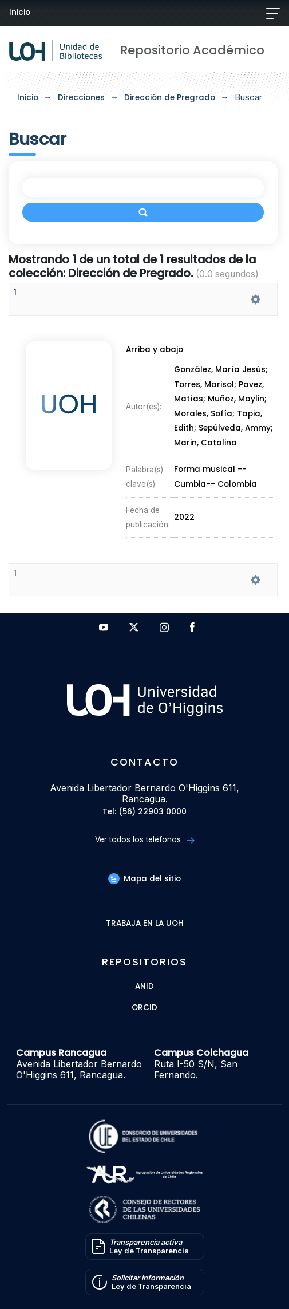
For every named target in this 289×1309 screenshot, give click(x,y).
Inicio (19, 12)
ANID (144, 987)
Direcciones (81, 97)
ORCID (144, 1008)
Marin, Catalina (205, 442)
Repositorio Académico (192, 50)
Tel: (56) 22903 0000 (144, 812)
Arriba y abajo (154, 349)
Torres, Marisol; (206, 384)
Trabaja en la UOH (145, 924)
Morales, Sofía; (205, 413)
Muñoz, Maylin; (237, 399)
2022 (184, 517)
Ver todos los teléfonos (144, 840)
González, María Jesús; (221, 370)
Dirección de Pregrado (169, 97)
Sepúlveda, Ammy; (236, 428)
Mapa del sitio (144, 878)
